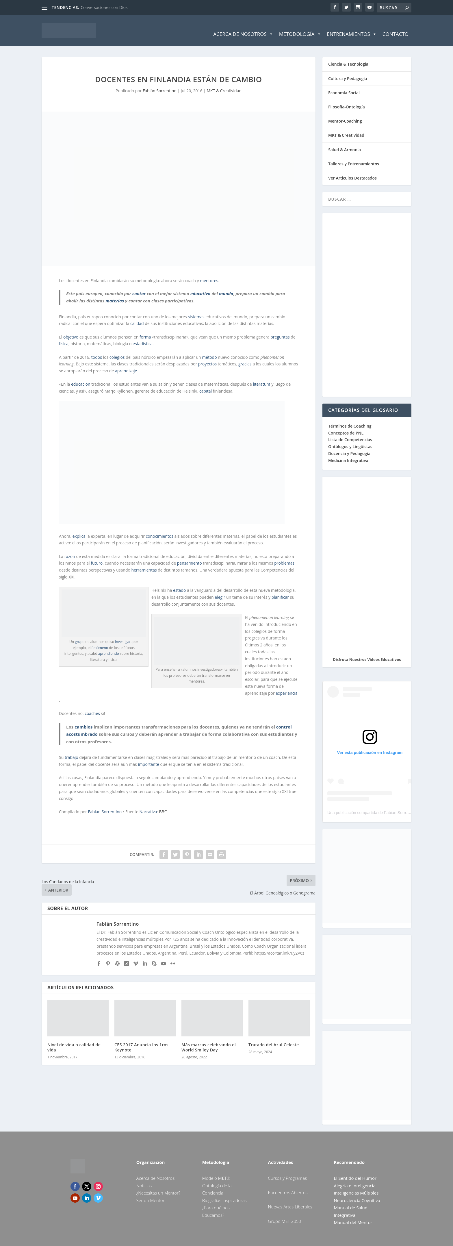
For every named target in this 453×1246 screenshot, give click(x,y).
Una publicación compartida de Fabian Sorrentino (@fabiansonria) (386, 805)
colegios (117, 349)
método (209, 349)
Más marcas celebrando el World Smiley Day (208, 1040)
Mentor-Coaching (345, 114)
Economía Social (344, 85)
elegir (220, 590)
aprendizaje (126, 363)
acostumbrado (82, 727)
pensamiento (189, 556)
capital (205, 384)
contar (139, 286)
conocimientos (159, 528)
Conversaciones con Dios (104, 7)
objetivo (70, 329)
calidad (137, 316)
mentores (209, 273)
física (63, 336)
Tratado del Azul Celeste (273, 1037)
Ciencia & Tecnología (348, 57)
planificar (280, 590)
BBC (163, 804)
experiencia (286, 685)
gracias (245, 356)
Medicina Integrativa (348, 453)
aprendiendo (108, 646)
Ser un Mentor (150, 1193)
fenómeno (99, 640)
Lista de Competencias (350, 432)
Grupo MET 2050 (284, 1214)
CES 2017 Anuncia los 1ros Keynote (141, 1040)
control (284, 719)
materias (114, 293)
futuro (97, 556)
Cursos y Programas (287, 1171)
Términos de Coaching (350, 418)
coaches (92, 706)
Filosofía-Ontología (346, 99)
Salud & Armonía (344, 142)
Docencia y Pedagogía (349, 446)
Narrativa (148, 804)
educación (80, 377)
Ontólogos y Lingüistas (350, 439)
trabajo (71, 750)
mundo (226, 286)
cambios (83, 719)
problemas (284, 556)
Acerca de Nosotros (243, 26)
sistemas (196, 309)
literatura (261, 377)
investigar (123, 634)
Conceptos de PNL (345, 425)
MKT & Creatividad (224, 83)
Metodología (300, 26)
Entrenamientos (352, 26)
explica (79, 528)
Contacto (396, 26)
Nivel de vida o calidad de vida (74, 1040)
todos (96, 349)
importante (148, 757)
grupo (79, 634)
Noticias (144, 1178)
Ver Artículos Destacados (352, 170)
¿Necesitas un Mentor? (158, 1185)
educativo (200, 286)
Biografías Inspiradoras (224, 1193)
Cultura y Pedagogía (347, 71)
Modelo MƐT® (216, 1171)
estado (179, 583)
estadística (143, 336)
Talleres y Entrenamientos (353, 156)
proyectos (207, 356)
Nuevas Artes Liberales (290, 1199)
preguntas (279, 329)
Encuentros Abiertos (288, 1185)
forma (145, 329)
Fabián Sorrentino (160, 83)
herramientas (144, 562)
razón (69, 549)
